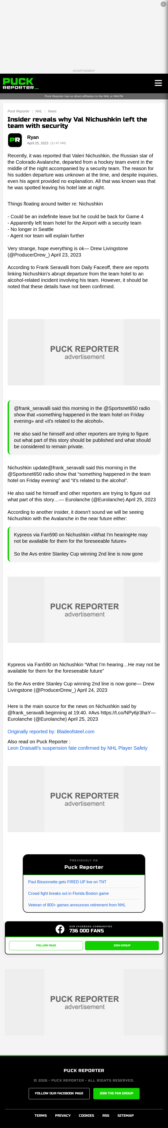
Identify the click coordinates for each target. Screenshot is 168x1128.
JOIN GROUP (122, 945)
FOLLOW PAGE (46, 945)
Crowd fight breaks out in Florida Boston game (68, 893)
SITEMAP (126, 1116)
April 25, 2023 (141, 499)
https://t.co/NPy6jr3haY (126, 712)
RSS (105, 1116)
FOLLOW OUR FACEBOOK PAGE (59, 1093)
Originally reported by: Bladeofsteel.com (51, 731)
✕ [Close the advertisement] (163, 4)
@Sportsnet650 (25, 474)
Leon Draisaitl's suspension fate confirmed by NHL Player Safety (77, 748)
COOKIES (86, 1116)
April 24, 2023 (92, 690)
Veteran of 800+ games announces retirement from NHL (77, 905)
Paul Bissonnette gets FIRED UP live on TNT (67, 882)
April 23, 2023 (66, 255)
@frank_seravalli (66, 467)
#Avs (94, 712)
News (52, 111)
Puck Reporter (18, 111)
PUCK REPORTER (84, 1070)
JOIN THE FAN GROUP (116, 1093)
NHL (38, 111)
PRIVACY (63, 1116)
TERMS (41, 1116)
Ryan (33, 137)
